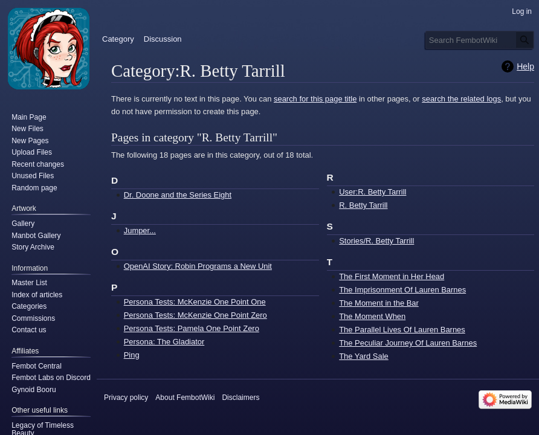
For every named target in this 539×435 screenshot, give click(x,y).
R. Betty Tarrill (363, 205)
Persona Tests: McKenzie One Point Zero (195, 315)
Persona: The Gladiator (164, 341)
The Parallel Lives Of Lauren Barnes (402, 329)
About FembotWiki (185, 397)
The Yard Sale (364, 356)
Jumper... (140, 230)
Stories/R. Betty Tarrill (376, 240)
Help (525, 66)
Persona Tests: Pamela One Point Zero (191, 328)
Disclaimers (240, 397)
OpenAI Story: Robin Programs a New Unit (198, 266)
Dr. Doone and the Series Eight (177, 194)
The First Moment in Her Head (391, 276)
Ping (132, 354)
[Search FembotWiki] (480, 39)
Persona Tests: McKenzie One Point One (195, 301)
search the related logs (461, 98)
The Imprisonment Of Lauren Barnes (402, 289)
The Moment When (372, 316)
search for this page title (315, 98)
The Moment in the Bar (379, 303)
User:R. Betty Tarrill (372, 191)
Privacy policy (126, 397)
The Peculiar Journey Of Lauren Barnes (408, 342)
